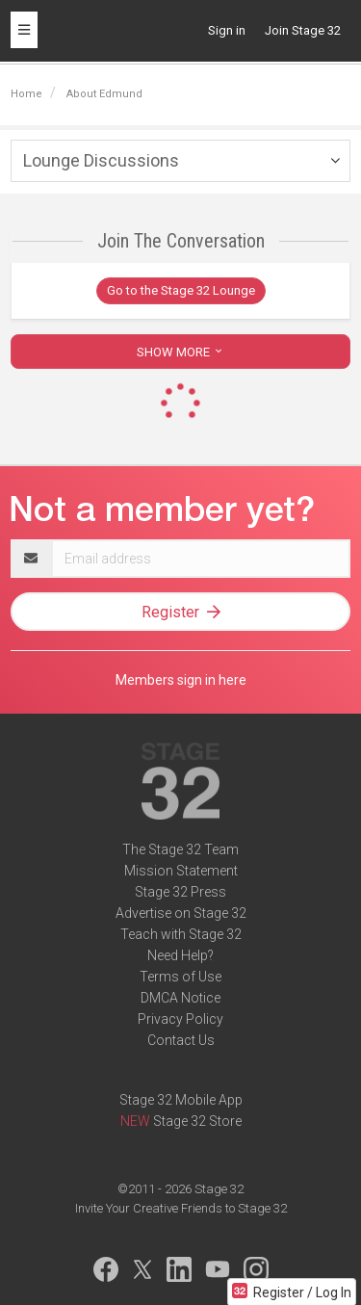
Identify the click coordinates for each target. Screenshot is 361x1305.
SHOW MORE (181, 352)
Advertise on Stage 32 (181, 913)
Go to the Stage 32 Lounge (181, 290)
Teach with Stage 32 (181, 934)
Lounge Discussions (101, 160)
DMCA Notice (180, 997)
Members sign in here (181, 680)
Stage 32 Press (180, 892)
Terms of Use (180, 976)
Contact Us (181, 1040)
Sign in (226, 30)
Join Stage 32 (303, 30)
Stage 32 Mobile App (181, 1100)
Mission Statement (181, 870)
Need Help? (180, 955)
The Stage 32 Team (180, 849)
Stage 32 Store (197, 1121)
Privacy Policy (180, 1019)
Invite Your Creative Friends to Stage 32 (181, 1208)
